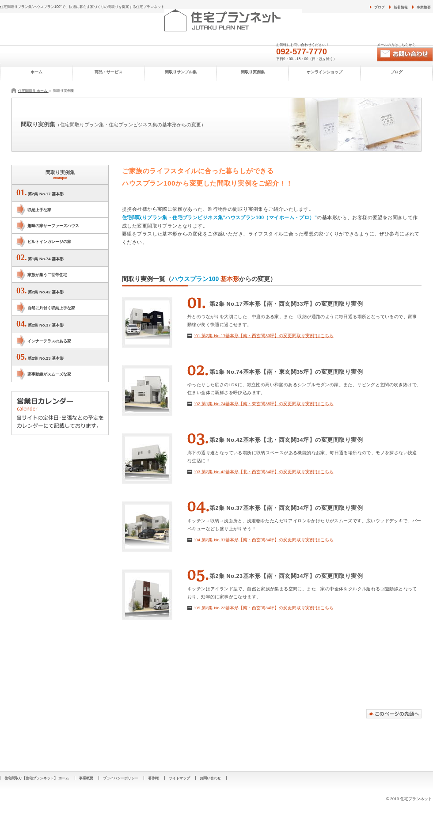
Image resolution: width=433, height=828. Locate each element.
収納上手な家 (39, 209)
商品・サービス (108, 72)
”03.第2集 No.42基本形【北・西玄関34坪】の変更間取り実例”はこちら (264, 471)
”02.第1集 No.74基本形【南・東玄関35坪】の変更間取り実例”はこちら (264, 403)
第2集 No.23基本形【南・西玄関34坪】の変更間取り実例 (286, 576)
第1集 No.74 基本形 (40, 257)
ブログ (379, 7)
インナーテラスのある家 (49, 340)
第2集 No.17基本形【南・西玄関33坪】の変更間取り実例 (286, 304)
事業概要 (424, 7)
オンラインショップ (324, 72)
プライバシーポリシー (120, 778)
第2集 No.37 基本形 (40, 323)
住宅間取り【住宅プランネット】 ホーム (36, 778)
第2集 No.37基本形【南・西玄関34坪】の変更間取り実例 (286, 508)
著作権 (153, 778)
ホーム (36, 72)
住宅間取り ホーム (33, 90)
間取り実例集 (253, 72)
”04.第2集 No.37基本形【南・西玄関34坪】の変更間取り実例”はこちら (264, 539)
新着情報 (401, 7)
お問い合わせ (405, 54)
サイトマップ (179, 778)
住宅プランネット (252, 20)
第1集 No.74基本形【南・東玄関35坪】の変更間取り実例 (286, 372)
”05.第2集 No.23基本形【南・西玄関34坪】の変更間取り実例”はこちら (264, 607)
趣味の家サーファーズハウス (53, 225)
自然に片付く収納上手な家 (51, 307)
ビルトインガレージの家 (49, 241)
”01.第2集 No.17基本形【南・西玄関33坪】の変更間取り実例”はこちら (264, 335)
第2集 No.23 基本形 (40, 356)
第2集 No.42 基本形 (40, 290)
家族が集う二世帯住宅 (47, 274)
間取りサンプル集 (181, 72)
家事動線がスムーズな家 (49, 374)
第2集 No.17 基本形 (40, 192)
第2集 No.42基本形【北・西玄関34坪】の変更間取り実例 (286, 440)
